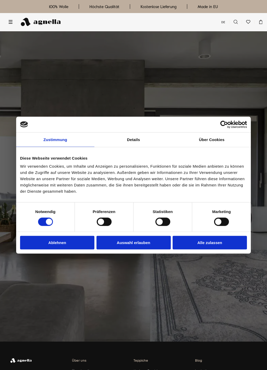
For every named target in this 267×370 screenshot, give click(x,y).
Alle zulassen (209, 242)
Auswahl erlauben (133, 242)
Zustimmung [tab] (55, 139)
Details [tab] (133, 139)
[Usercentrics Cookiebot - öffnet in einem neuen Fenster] (224, 124)
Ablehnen (57, 242)
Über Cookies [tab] (211, 139)
